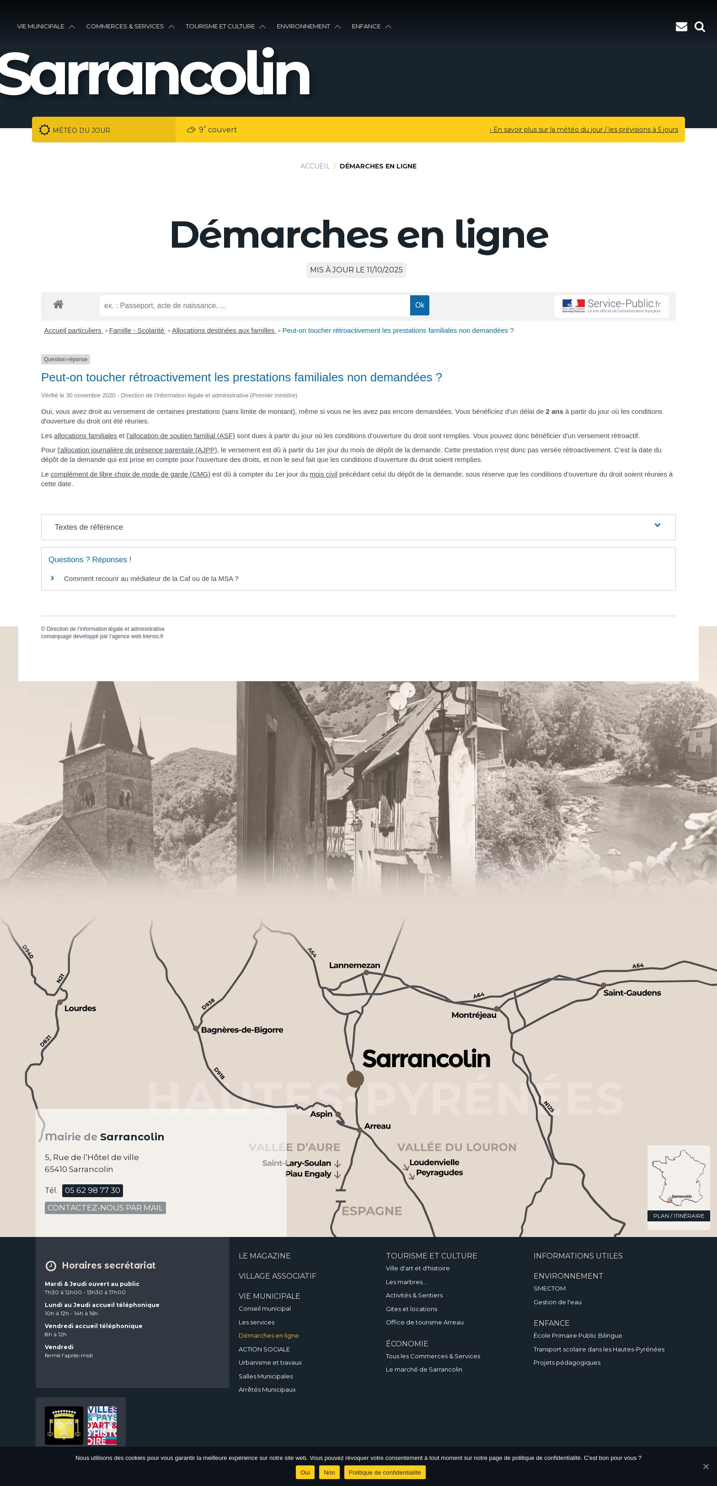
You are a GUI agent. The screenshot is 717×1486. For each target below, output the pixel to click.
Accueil (315, 166)
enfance (373, 26)
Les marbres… (406, 1281)
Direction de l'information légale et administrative (106, 629)
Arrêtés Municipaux (267, 1389)
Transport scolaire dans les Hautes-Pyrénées (599, 1349)
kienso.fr (153, 636)
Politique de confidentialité (385, 1472)
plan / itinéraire (679, 1215)
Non (329, 1472)
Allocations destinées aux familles (224, 330)
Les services (256, 1322)
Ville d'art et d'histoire (418, 1268)
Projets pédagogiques (567, 1362)
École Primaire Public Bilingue (578, 1335)
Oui (305, 1472)
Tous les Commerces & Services (433, 1356)
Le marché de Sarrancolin (424, 1369)
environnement (310, 26)
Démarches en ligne (269, 1335)
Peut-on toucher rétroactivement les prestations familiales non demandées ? (398, 330)
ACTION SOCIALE (264, 1349)
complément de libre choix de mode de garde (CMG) (130, 474)
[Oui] (705, 1466)
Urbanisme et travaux (270, 1362)
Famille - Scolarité (137, 330)
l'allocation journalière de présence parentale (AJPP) (137, 450)
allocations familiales (85, 435)
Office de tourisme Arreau (425, 1322)
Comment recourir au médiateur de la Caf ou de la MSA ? (151, 578)
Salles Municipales (266, 1376)
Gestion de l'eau (558, 1302)
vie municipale (47, 26)
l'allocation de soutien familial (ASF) (181, 435)
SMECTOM (550, 1288)
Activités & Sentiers (414, 1295)
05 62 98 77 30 (92, 1190)
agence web (126, 636)
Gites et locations (411, 1308)
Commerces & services (131, 26)
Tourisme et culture (227, 26)
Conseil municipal (265, 1308)
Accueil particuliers (73, 330)
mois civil (323, 474)
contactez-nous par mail (105, 1207)
